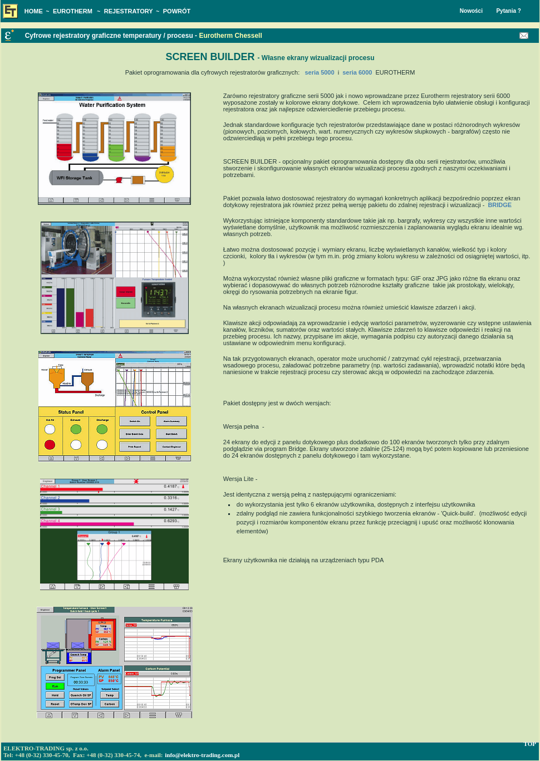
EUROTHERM (72, 11)
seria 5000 (319, 72)
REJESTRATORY (128, 11)
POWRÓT (177, 11)
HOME (33, 11)
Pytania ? (508, 11)
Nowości (471, 11)
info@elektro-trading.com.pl (202, 755)
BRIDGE (500, 205)
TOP (530, 743)
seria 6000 (357, 72)
